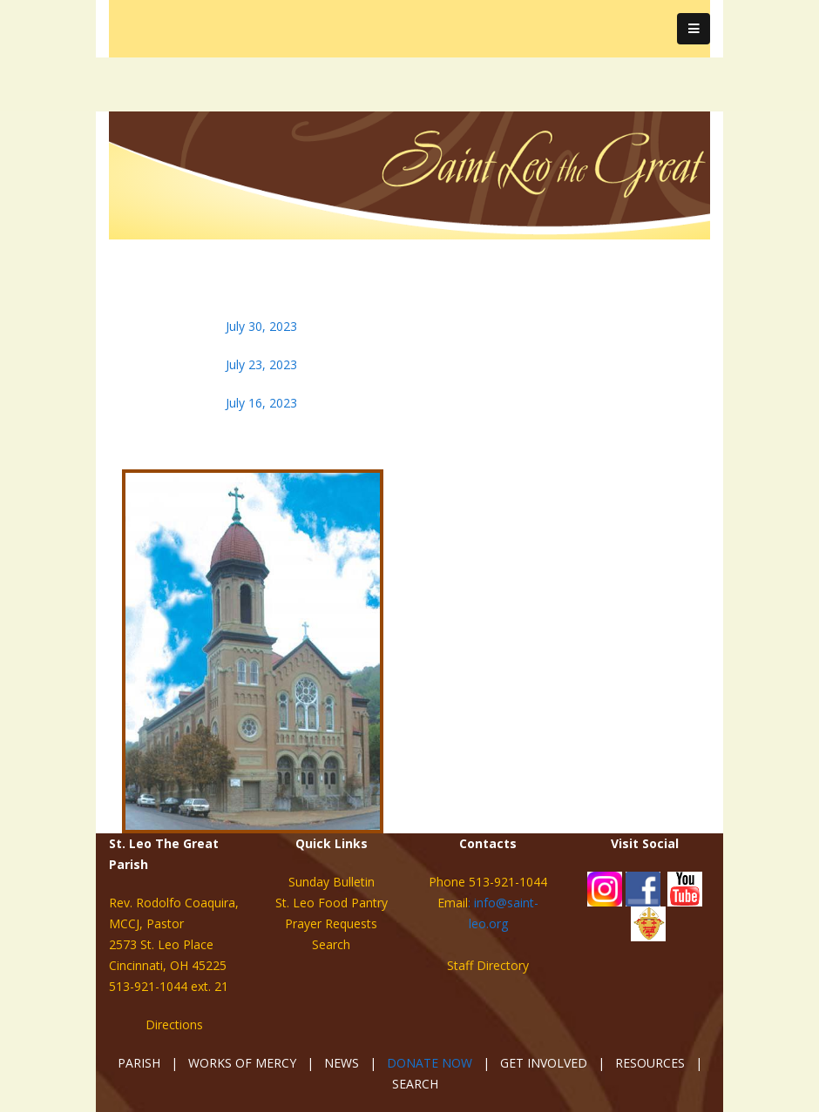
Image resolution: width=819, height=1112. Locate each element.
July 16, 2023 (261, 402)
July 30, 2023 (261, 326)
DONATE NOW (429, 1063)
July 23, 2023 (261, 364)
